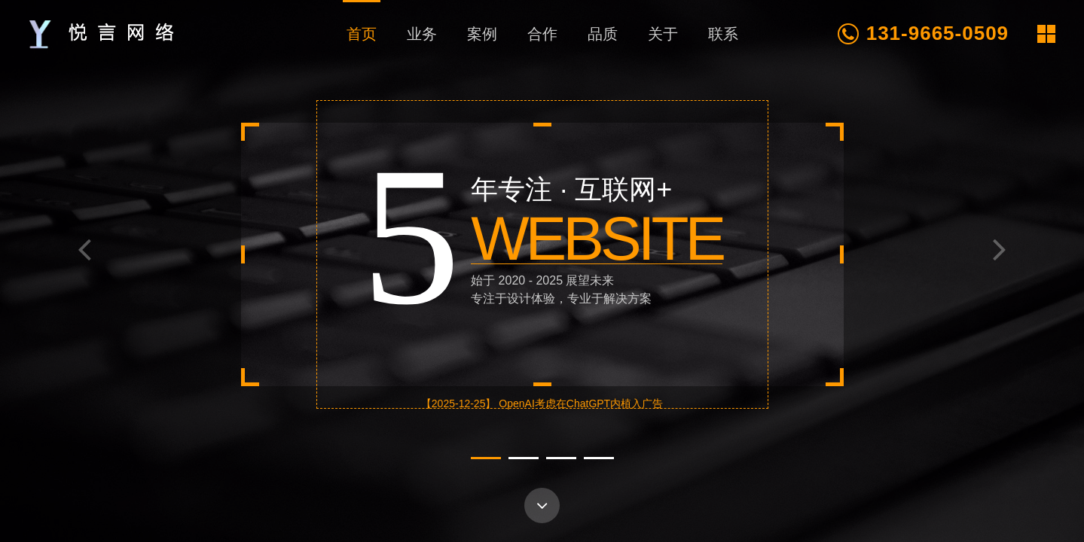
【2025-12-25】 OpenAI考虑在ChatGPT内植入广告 (542, 403)
